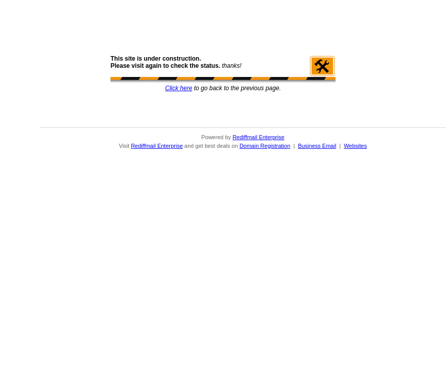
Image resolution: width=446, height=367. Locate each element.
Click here (178, 88)
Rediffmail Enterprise (259, 137)
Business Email (317, 146)
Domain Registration (264, 146)
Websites (355, 146)
